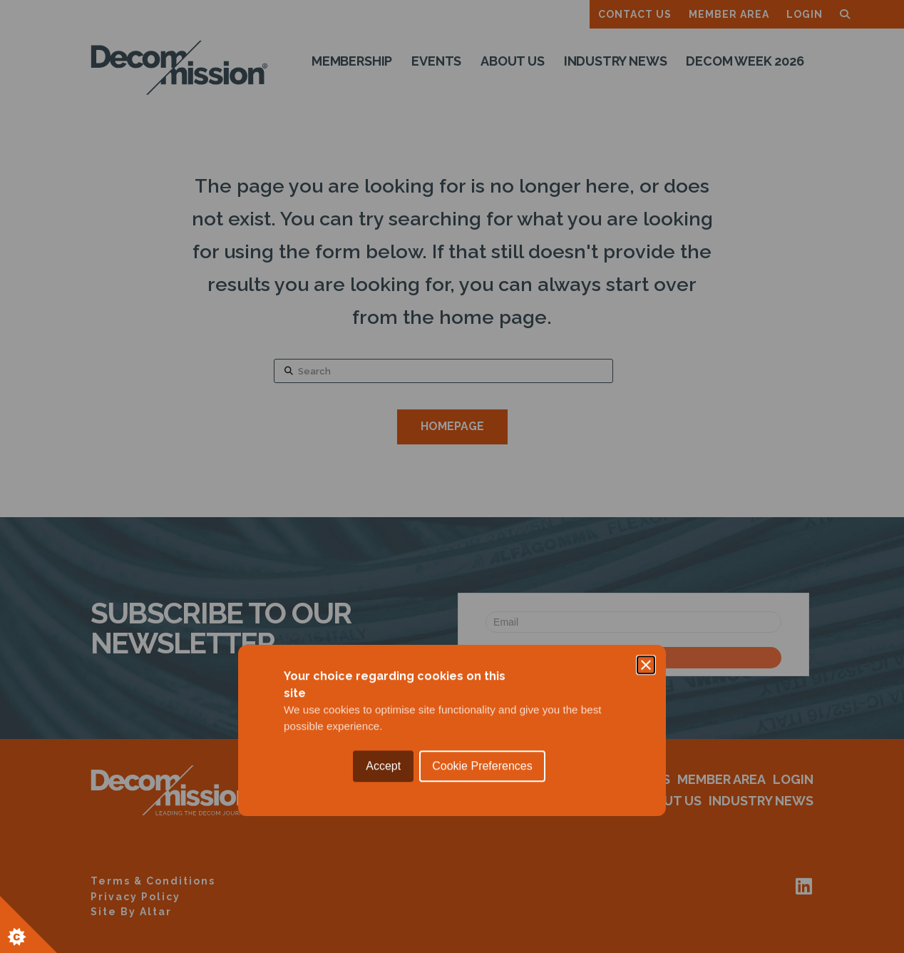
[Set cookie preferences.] (28, 924)
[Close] (645, 410)
